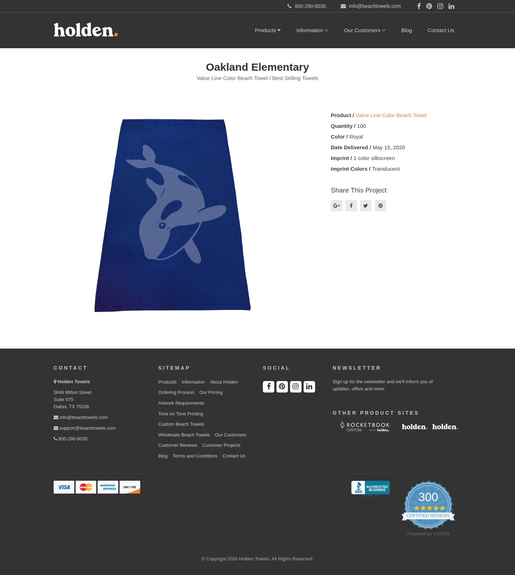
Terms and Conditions (194, 456)
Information (312, 30)
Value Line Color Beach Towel (391, 115)
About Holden (224, 382)
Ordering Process (176, 392)
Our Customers (365, 30)
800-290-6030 (71, 438)
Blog (406, 30)
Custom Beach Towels (181, 424)
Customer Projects (221, 445)
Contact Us (441, 30)
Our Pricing (211, 392)
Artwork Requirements (181, 403)
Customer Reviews (177, 445)
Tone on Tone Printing (180, 413)
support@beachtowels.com (85, 428)
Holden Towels (74, 381)
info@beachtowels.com (81, 417)
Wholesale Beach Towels (184, 435)
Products (268, 30)
